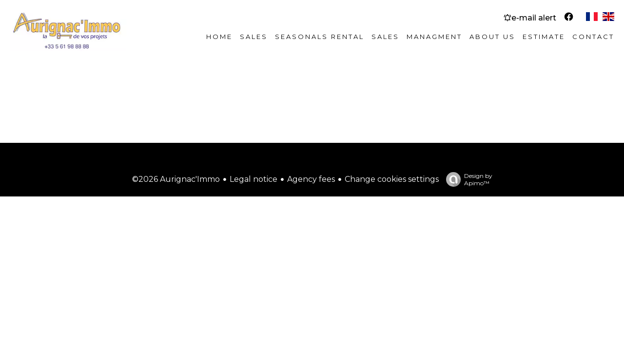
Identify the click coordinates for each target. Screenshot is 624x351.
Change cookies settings (392, 179)
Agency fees (311, 179)
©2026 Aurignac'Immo (176, 179)
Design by (466, 179)
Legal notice (253, 179)
